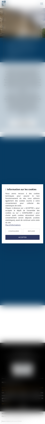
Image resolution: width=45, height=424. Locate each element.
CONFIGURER (13, 231)
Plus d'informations (13, 225)
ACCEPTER (22, 237)
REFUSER (31, 231)
